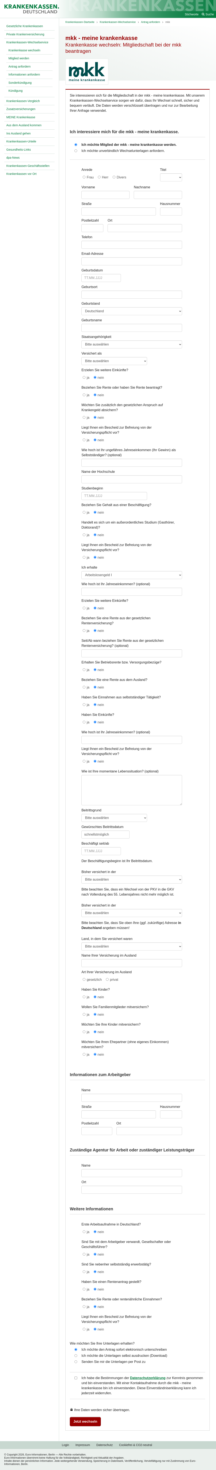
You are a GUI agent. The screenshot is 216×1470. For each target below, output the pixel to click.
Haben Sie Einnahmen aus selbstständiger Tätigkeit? (121, 697)
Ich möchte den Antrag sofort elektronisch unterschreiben (124, 1349)
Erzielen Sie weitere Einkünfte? (104, 370)
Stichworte (191, 14)
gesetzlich (94, 979)
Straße (86, 204)
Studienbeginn (92, 488)
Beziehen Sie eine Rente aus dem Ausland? (114, 680)
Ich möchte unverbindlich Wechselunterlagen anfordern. (123, 151)
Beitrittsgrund (91, 810)
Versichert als (91, 353)
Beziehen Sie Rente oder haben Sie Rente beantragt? (121, 387)
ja (88, 377)
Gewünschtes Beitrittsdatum (102, 827)
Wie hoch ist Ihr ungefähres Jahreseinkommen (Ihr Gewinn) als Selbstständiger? (128, 452)
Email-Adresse (92, 253)
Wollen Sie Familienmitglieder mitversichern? (115, 1007)
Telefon (86, 237)
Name (85, 1090)
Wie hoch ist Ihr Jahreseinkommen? (108, 584)
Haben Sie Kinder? (95, 989)
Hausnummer (170, 204)
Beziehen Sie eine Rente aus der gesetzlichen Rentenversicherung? (115, 620)
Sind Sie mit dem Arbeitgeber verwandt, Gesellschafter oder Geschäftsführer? (126, 1244)
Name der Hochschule (98, 471)
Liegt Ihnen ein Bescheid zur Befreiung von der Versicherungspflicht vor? (116, 430)
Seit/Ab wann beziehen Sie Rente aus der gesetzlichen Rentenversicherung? (122, 643)
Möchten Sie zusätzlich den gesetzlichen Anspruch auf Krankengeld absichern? (122, 407)
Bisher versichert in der (98, 872)
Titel (163, 169)
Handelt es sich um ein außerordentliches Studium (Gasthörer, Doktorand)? (128, 525)
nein (101, 377)
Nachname (142, 187)
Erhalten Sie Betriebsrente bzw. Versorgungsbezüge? (121, 662)
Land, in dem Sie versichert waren (106, 939)
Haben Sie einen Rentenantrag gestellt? (111, 1282)
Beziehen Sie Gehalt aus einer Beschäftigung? (116, 505)
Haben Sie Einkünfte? (97, 714)
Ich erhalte (89, 567)
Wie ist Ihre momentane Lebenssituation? (112, 771)
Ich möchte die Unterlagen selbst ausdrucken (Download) (124, 1355)
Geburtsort (89, 287)
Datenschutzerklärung (148, 1378)
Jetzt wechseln (85, 1421)
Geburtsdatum (92, 270)
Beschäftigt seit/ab (95, 843)
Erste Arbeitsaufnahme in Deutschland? (111, 1224)
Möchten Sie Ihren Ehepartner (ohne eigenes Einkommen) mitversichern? (125, 1044)
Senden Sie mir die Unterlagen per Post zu (113, 1362)
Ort (110, 220)
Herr (105, 177)
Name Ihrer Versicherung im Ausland (108, 955)
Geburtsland (90, 303)
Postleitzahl (90, 220)
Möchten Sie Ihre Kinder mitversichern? (110, 1024)
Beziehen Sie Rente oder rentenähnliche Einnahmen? (121, 1299)
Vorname (88, 187)
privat (114, 979)
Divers (121, 177)
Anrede (86, 169)
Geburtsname (91, 320)
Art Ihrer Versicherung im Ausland (106, 972)
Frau (90, 177)
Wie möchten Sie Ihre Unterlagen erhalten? (102, 1343)
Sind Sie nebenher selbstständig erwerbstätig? (116, 1264)
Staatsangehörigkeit (96, 337)
